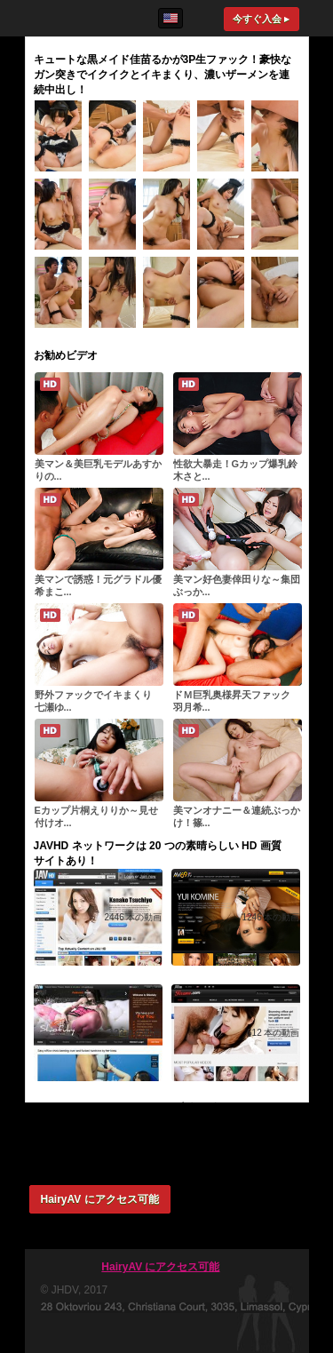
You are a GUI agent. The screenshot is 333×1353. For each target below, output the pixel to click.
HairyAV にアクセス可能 (100, 1199)
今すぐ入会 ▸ (261, 18)
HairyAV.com (78, 18)
